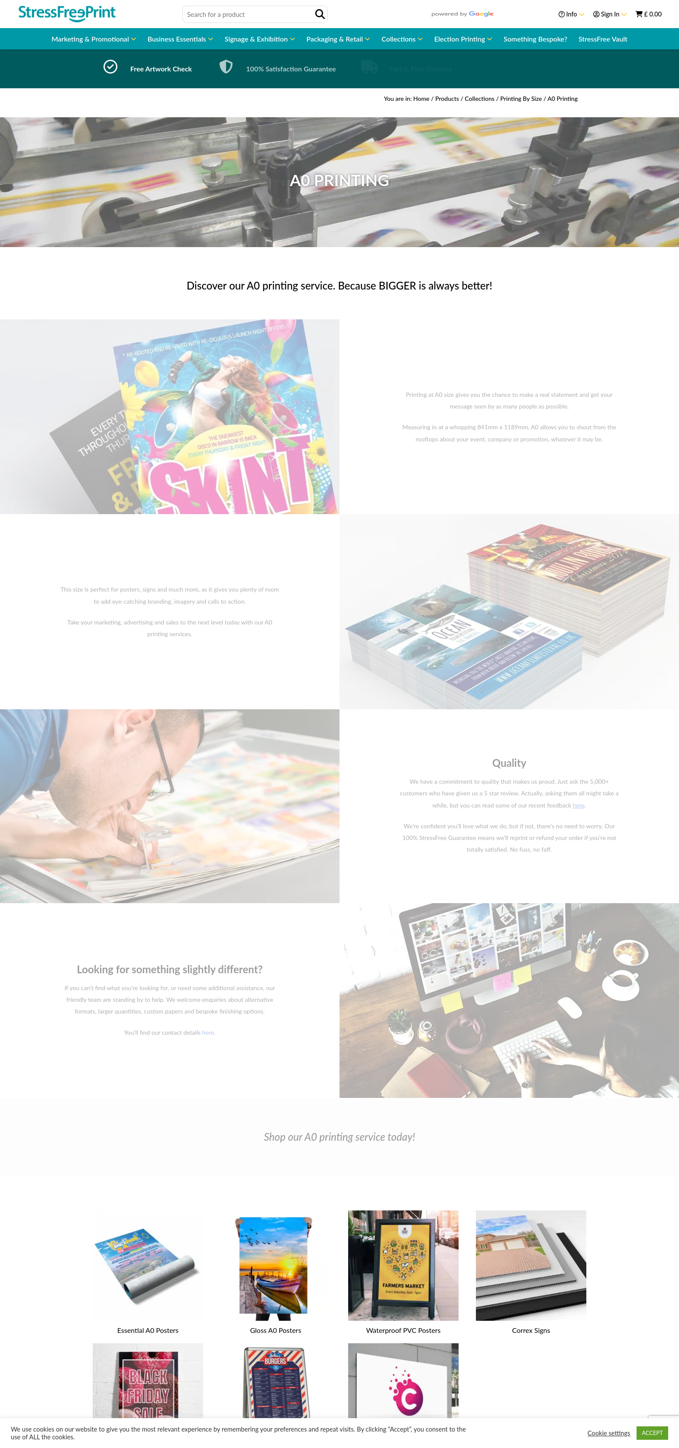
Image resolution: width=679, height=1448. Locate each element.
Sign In (610, 14)
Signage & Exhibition (257, 39)
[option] (145, 69)
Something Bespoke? (535, 39)
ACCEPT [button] (652, 1432)
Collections (399, 39)
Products (447, 98)
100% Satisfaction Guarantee (291, 68)
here (208, 1032)
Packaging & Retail (336, 39)
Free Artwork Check (161, 68)
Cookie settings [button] (609, 1433)
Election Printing (460, 39)
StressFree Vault (603, 39)
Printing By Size (521, 98)
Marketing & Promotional (91, 39)
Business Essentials (178, 39)
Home (421, 98)
